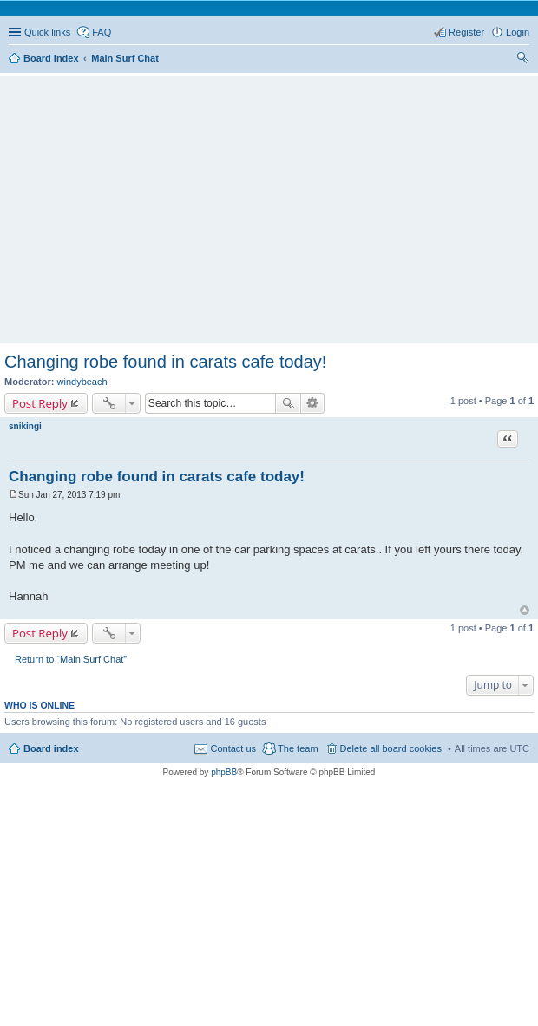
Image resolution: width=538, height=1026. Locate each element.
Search (288, 403)
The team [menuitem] (298, 748)
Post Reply (40, 403)
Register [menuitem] (466, 32)
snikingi (25, 426)
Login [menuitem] (517, 32)
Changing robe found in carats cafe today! (165, 361)
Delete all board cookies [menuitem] (391, 748)
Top (524, 610)
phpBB (224, 772)
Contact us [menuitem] (233, 748)
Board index (51, 748)
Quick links (47, 32)
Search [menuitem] (522, 60)
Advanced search (313, 403)
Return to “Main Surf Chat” (71, 659)
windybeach (82, 381)
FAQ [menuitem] (101, 32)
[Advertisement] (273, 202)
